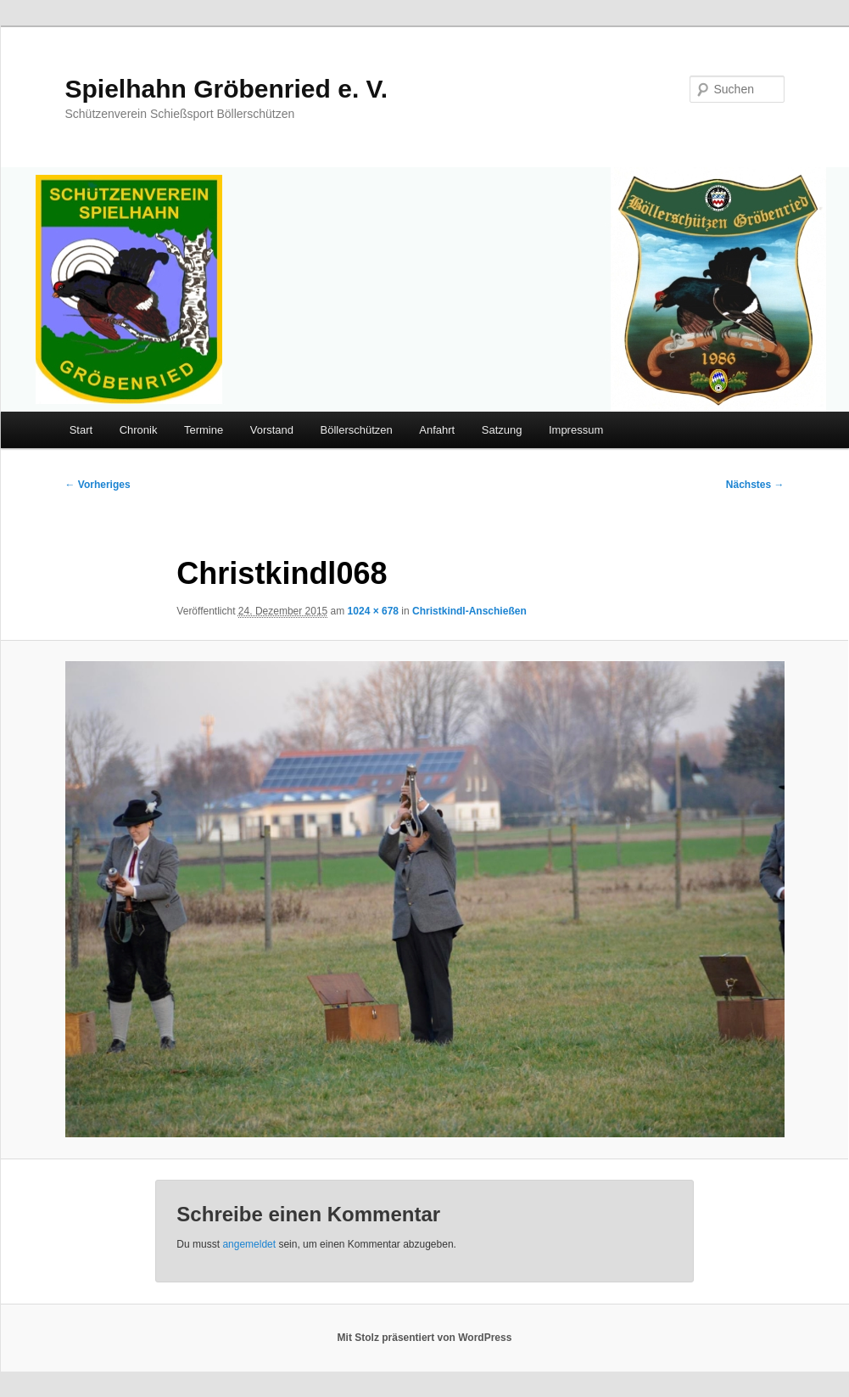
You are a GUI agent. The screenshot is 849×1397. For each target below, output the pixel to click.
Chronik (139, 430)
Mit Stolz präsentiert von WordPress (425, 1338)
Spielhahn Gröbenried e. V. (226, 89)
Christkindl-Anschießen (469, 611)
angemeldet (249, 1244)
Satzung (502, 430)
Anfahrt (437, 430)
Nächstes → (755, 485)
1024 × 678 (373, 611)
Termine (203, 430)
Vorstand (271, 430)
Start (81, 430)
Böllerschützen (357, 430)
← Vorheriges (98, 485)
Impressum (576, 430)
